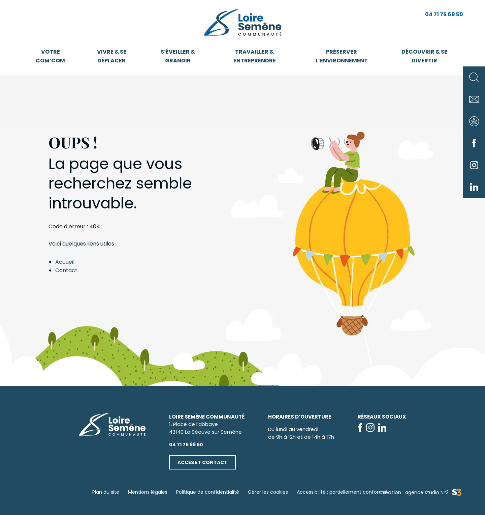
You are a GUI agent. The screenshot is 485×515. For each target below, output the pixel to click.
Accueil (64, 262)
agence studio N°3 (433, 492)
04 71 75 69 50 (444, 14)
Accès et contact (202, 462)
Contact (66, 270)
